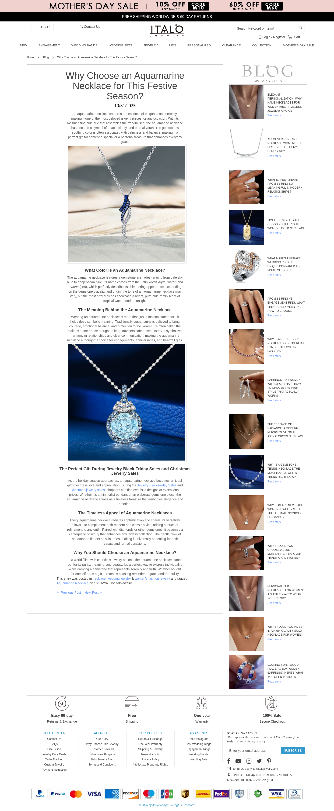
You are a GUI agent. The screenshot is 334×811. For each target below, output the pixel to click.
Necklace (153, 270)
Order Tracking (54, 759)
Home (31, 57)
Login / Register (272, 37)
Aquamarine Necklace (73, 583)
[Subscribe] (293, 750)
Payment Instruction (54, 769)
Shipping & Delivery (150, 749)
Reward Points (150, 754)
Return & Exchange (150, 739)
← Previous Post (69, 592)
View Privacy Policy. (252, 741)
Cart (296, 37)
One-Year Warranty (150, 744)
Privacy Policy (150, 759)
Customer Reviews (102, 749)
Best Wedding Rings (198, 744)
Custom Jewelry (54, 764)
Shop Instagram (198, 739)
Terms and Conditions (102, 764)
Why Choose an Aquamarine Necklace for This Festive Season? (125, 85)
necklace (99, 578)
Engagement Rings (198, 749)
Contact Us (90, 26)
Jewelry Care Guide (54, 754)
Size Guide (54, 749)
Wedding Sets (198, 759)
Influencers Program (102, 754)
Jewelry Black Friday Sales (156, 485)
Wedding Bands (198, 754)
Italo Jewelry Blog (102, 759)
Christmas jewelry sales (87, 490)
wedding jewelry (119, 578)
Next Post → (93, 592)
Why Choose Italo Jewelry (102, 744)
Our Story (102, 739)
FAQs (54, 744)
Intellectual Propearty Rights (150, 764)
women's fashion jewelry (152, 578)
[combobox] (270, 28)
